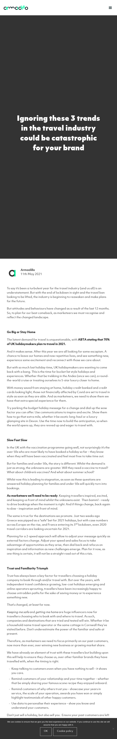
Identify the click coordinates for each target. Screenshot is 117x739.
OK (46, 731)
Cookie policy (65, 731)
